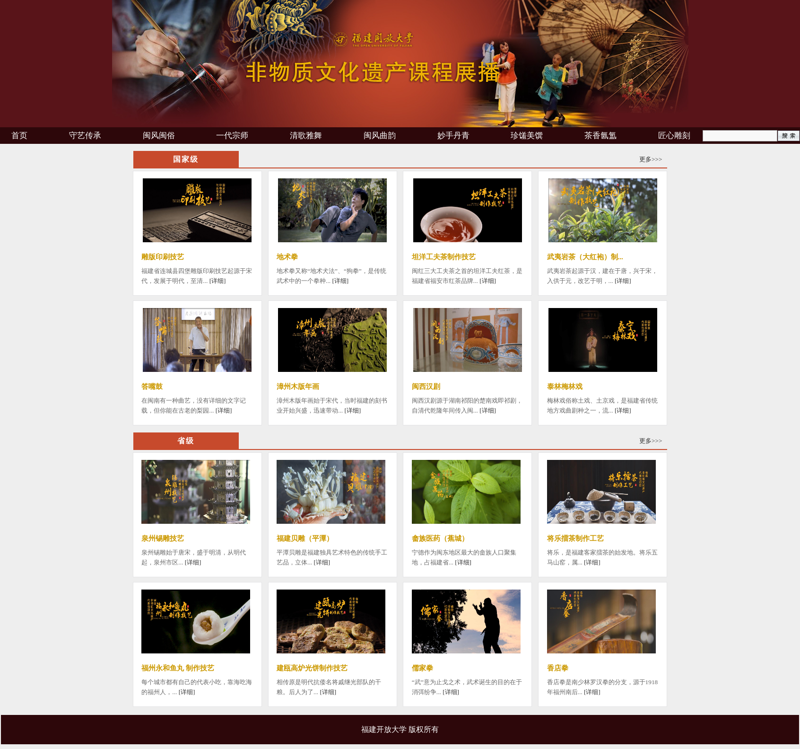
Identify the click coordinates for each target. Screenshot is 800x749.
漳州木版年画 (298, 386)
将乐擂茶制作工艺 (575, 538)
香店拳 (557, 668)
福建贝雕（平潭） (305, 538)
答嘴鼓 (152, 386)
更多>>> (650, 159)
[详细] (217, 280)
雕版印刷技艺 (162, 257)
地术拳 (287, 257)
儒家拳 (422, 668)
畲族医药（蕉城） (440, 538)
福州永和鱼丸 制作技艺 (177, 668)
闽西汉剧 (426, 386)
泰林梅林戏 (565, 386)
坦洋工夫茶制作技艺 (444, 257)
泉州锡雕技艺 (162, 538)
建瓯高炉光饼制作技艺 (312, 668)
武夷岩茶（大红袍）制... (585, 257)
